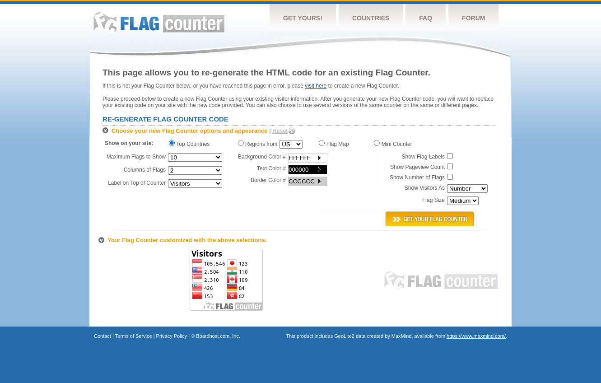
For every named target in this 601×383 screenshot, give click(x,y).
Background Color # (262, 157)
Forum (473, 18)
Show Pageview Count (417, 167)
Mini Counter (394, 143)
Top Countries (191, 143)
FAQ (425, 18)
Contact (102, 336)
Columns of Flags (145, 170)
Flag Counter (158, 22)
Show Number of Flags (417, 177)
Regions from (258, 143)
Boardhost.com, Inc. (218, 336)
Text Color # (271, 168)
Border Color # (268, 180)
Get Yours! (302, 18)
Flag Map (335, 143)
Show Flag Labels (423, 157)
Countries (370, 18)
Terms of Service (133, 336)
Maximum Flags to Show (136, 157)
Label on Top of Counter (137, 183)
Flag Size (433, 200)
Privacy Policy (171, 336)
